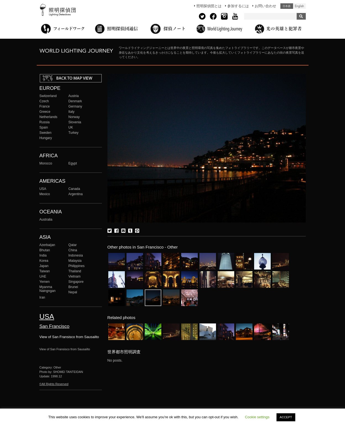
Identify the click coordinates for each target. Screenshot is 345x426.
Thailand (75, 271)
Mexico (44, 194)
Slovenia (75, 122)
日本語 (286, 6)
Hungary (45, 138)
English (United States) (299, 6)
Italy (72, 112)
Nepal (73, 292)
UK (71, 127)
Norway (74, 117)
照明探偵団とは (209, 6)
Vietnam (75, 276)
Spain (43, 127)
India (43, 255)
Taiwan (44, 271)
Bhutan (44, 250)
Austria (74, 96)
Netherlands (48, 117)
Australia (45, 219)
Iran (42, 297)
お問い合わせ (265, 6)
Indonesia (76, 255)
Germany (75, 106)
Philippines (77, 266)
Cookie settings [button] (257, 417)
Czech (44, 101)
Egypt (73, 163)
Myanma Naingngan (47, 289)
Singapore (76, 282)
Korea (43, 261)
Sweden (45, 133)
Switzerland (48, 96)
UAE (42, 276)
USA (42, 189)
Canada (74, 189)
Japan (44, 266)
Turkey (73, 133)
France (44, 106)
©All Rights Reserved (54, 384)
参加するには (238, 6)
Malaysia (75, 261)
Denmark (75, 101)
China (73, 250)
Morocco (45, 163)
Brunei (73, 287)
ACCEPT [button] (286, 417)
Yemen (44, 282)
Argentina (76, 194)
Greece (45, 112)
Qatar (73, 245)
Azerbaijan (47, 245)
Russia (44, 122)
